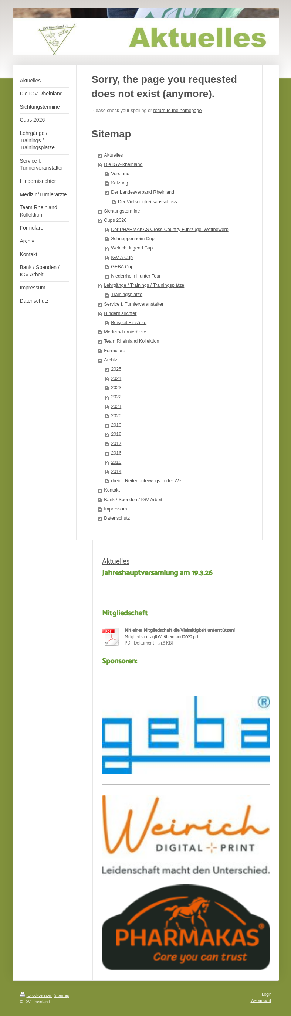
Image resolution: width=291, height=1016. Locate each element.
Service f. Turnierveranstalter (133, 304)
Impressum (115, 509)
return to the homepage (177, 110)
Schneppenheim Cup (133, 238)
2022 (116, 397)
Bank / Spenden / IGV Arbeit (133, 499)
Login (266, 994)
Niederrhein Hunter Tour (135, 276)
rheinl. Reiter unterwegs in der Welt (147, 480)
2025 (116, 369)
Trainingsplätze (126, 294)
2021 (116, 406)
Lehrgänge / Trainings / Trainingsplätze (144, 285)
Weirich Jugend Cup (132, 248)
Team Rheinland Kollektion (131, 341)
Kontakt (112, 490)
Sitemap (61, 995)
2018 (116, 434)
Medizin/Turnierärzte (125, 331)
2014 (116, 471)
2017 (116, 443)
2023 (116, 387)
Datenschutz (117, 518)
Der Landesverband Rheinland (142, 192)
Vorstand (120, 173)
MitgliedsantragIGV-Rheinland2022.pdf (162, 637)
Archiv (110, 360)
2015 (116, 462)
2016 (116, 453)
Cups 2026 (115, 220)
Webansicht (261, 1000)
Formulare (114, 350)
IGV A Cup (122, 257)
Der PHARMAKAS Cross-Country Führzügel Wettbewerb (170, 229)
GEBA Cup (122, 266)
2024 (116, 378)
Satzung (119, 183)
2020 (116, 415)
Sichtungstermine (122, 211)
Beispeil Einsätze (128, 322)
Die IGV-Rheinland (123, 164)
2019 (116, 425)
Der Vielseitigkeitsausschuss (147, 201)
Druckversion (36, 995)
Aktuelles (113, 155)
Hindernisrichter (120, 313)
